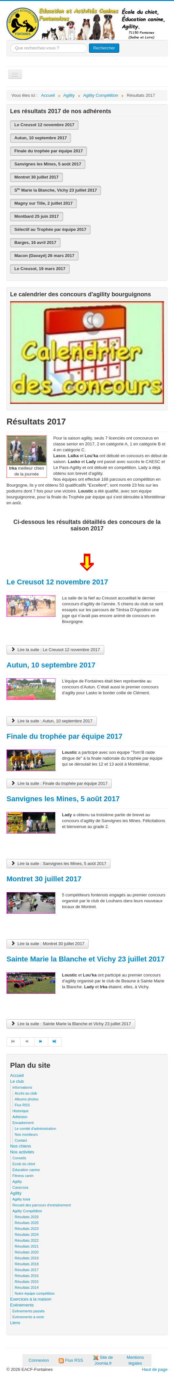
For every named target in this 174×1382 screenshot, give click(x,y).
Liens (15, 1322)
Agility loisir (21, 1199)
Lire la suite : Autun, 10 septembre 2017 (52, 720)
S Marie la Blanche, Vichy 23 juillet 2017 (55, 190)
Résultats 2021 (26, 1246)
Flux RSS (22, 1105)
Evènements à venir (28, 1317)
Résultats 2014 (26, 1287)
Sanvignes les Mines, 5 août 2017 (47, 164)
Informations (22, 1087)
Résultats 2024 (26, 1234)
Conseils (19, 1158)
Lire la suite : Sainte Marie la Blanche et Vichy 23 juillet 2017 (71, 1023)
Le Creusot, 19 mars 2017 (39, 268)
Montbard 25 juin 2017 (36, 216)
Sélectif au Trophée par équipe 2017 (50, 229)
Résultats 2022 (26, 1240)
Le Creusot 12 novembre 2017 (44, 124)
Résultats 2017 (26, 1270)
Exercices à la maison (30, 1299)
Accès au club (26, 1093)
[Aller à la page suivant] (41, 1041)
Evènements (22, 1305)
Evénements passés (28, 1311)
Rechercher (104, 47)
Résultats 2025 (26, 1223)
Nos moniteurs (26, 1134)
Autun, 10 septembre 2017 (40, 137)
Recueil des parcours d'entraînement (41, 1205)
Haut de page (154, 1369)
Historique (20, 1111)
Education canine (26, 1170)
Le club (17, 1081)
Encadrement (23, 1123)
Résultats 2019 (26, 1258)
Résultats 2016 (26, 1276)
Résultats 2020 (26, 1252)
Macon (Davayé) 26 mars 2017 (44, 255)
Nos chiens (20, 1146)
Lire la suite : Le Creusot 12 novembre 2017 (55, 649)
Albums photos (26, 1099)
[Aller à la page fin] (55, 1041)
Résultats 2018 (26, 1264)
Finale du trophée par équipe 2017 (48, 150)
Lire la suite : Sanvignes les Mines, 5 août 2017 (58, 863)
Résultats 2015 (26, 1282)
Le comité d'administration (35, 1129)
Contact (21, 1140)
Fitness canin (23, 1176)
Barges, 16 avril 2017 (35, 242)
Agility (17, 1181)
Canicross (20, 1187)
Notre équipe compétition (34, 1293)
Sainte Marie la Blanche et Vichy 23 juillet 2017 (86, 959)
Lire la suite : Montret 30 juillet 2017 (47, 943)
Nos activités (22, 1151)
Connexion (39, 1360)
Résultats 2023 (26, 1229)
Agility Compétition (27, 1211)
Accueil (17, 1075)
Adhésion (19, 1117)
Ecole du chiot (23, 1164)
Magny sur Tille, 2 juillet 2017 (43, 203)
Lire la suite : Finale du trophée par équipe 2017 (59, 783)
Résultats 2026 (26, 1217)
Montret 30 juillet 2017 (36, 177)
